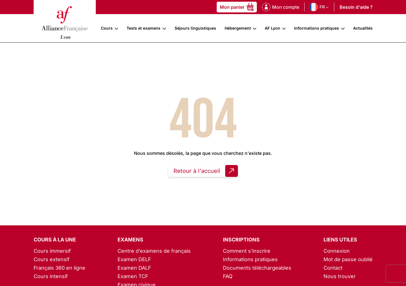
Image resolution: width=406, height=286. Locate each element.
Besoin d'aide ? (356, 7)
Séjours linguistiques (195, 28)
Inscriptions (241, 240)
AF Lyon (272, 28)
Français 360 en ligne (59, 268)
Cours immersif (52, 251)
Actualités (363, 28)
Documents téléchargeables (257, 268)
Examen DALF (134, 268)
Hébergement (238, 28)
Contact (333, 268)
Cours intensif (51, 276)
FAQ (228, 276)
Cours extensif (52, 259)
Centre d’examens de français (154, 251)
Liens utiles (340, 240)
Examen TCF (133, 276)
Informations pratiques (316, 28)
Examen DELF (134, 259)
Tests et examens (143, 28)
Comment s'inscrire (246, 251)
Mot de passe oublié (348, 259)
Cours (107, 28)
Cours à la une (55, 240)
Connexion (337, 251)
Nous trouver (340, 276)
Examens (130, 240)
